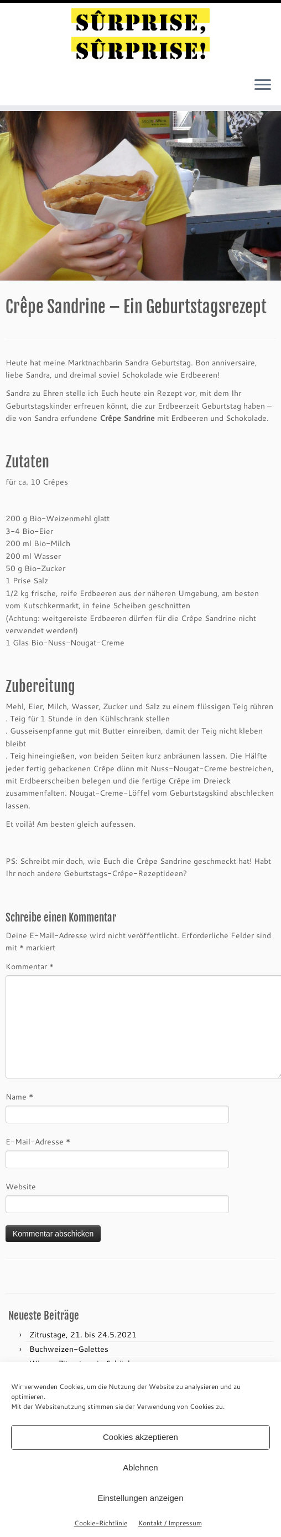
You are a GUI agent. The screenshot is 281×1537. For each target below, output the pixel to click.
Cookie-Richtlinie (100, 1522)
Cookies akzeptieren (140, 1437)
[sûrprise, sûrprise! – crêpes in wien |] (140, 35)
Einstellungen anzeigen (140, 1498)
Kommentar (30, 966)
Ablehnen (140, 1467)
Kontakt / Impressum (170, 1522)
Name (19, 1096)
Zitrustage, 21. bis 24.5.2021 (83, 1334)
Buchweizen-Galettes (68, 1348)
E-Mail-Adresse (38, 1141)
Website (21, 1186)
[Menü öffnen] (262, 85)
